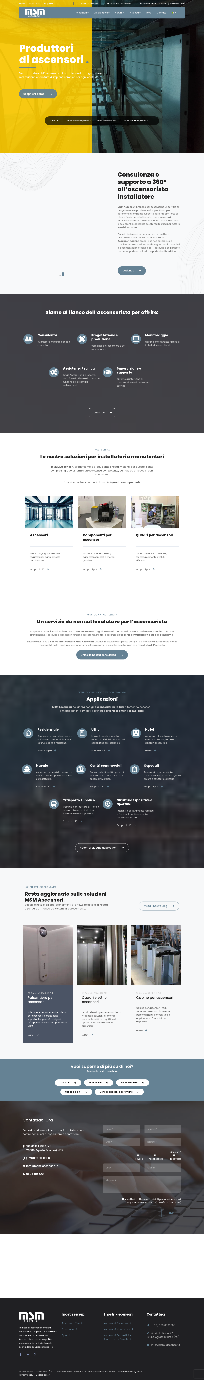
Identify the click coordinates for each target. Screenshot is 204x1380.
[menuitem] (174, 12)
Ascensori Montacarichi (118, 1329)
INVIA (171, 1212)
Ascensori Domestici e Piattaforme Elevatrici (117, 1337)
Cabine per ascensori (154, 997)
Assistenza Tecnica (73, 1323)
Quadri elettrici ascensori (94, 999)
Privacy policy (26, 1374)
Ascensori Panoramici (117, 1323)
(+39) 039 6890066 (89, 3)
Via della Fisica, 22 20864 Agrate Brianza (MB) (164, 3)
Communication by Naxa (129, 1371)
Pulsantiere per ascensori (41, 999)
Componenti (69, 1329)
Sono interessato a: (107, 120)
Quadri (66, 1335)
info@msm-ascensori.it (120, 3)
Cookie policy (43, 1374)
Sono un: (55, 120)
